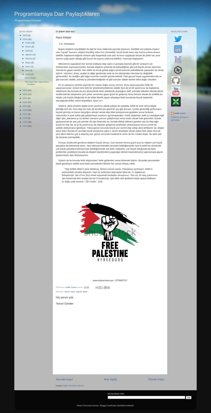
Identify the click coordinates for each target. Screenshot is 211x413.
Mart (27, 70)
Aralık (28, 43)
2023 (25, 90)
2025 (25, 35)
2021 (25, 98)
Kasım (28, 47)
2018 (25, 110)
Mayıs (28, 62)
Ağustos (29, 54)
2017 (25, 114)
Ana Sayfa (110, 379)
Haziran (29, 58)
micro (66, 292)
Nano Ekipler (30, 78)
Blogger (103, 405)
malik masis (180, 113)
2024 (25, 39)
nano (73, 292)
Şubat (28, 74)
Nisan (28, 66)
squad (79, 292)
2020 (25, 102)
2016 (25, 118)
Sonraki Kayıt (64, 379)
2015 (25, 122)
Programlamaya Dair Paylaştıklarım (57, 14)
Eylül (27, 51)
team (85, 292)
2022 (25, 94)
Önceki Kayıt (156, 379)
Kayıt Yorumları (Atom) (73, 386)
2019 (25, 106)
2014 (25, 126)
